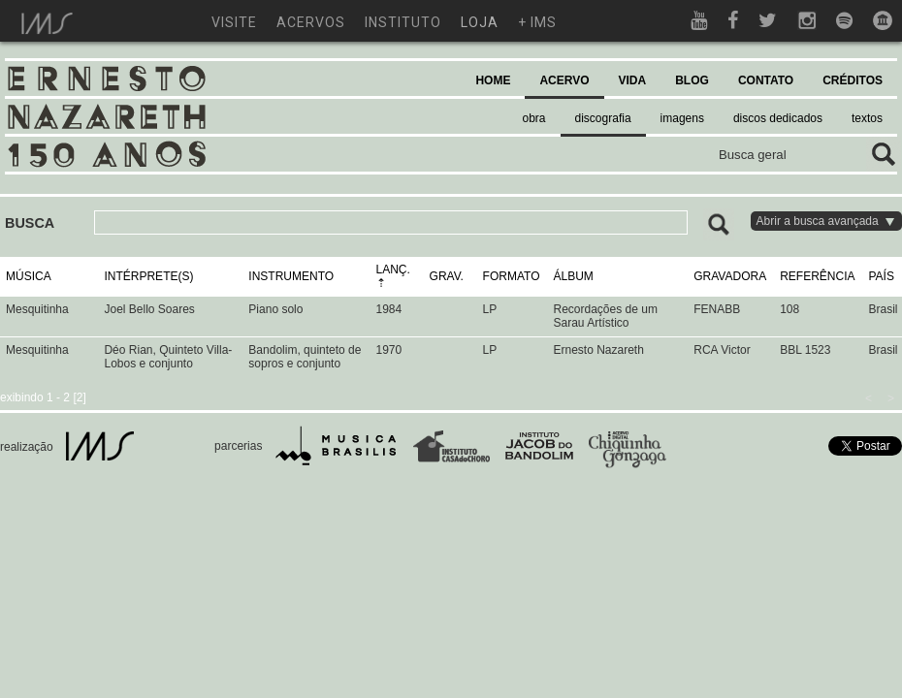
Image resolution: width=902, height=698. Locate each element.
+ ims (537, 22)
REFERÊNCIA (817, 276)
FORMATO (511, 276)
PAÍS (880, 276)
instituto (403, 22)
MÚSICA (28, 276)
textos (867, 118)
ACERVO (564, 80)
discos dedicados (777, 118)
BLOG (692, 80)
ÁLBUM (573, 276)
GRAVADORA (729, 276)
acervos (310, 22)
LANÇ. (393, 269)
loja (480, 22)
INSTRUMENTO (291, 276)
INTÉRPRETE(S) (148, 276)
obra (534, 118)
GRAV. (447, 276)
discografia (603, 118)
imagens (682, 118)
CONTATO (765, 80)
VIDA (633, 80)
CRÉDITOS (852, 80)
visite (234, 22)
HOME (492, 80)
